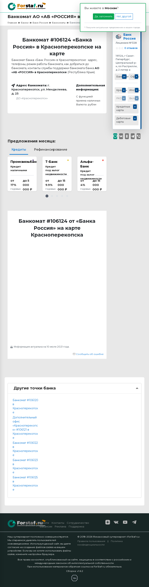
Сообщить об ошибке (88, 354)
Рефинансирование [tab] (50, 149)
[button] (46, 196)
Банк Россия (129, 37)
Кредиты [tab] (18, 149)
